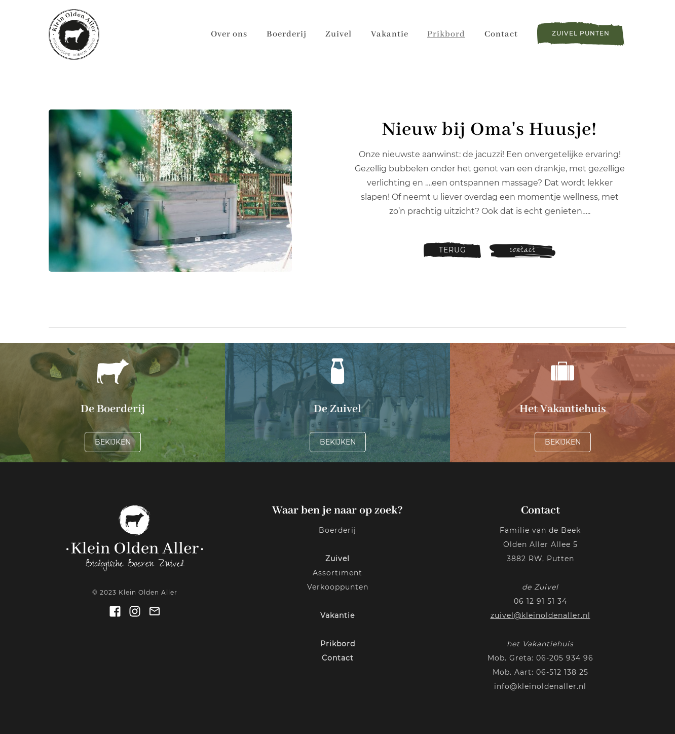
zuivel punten (581, 33)
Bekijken (113, 442)
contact (522, 251)
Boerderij (287, 34)
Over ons (229, 34)
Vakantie (389, 34)
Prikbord (446, 34)
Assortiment (337, 572)
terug (452, 249)
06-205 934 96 (564, 658)
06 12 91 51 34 (540, 601)
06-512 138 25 (562, 672)
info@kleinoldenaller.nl (540, 686)
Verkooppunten (337, 587)
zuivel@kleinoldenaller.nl (540, 615)
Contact (501, 34)
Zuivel (338, 34)
